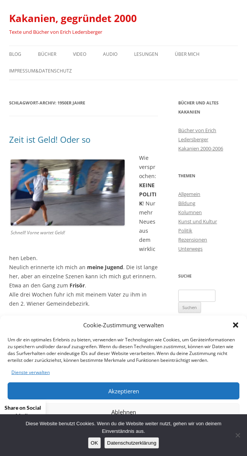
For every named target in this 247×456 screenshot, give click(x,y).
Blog (15, 54)
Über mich (187, 54)
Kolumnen (190, 212)
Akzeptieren (123, 391)
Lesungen (146, 54)
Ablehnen (123, 412)
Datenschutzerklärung (132, 443)
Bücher (47, 54)
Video (79, 54)
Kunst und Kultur (197, 221)
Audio (110, 54)
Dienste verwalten (30, 372)
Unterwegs (190, 248)
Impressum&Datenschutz (40, 71)
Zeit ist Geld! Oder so (49, 139)
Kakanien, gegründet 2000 (73, 18)
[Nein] (237, 435)
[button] (235, 325)
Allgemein (189, 194)
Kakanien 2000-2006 (200, 148)
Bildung (186, 203)
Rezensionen (192, 239)
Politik (185, 230)
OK (94, 443)
